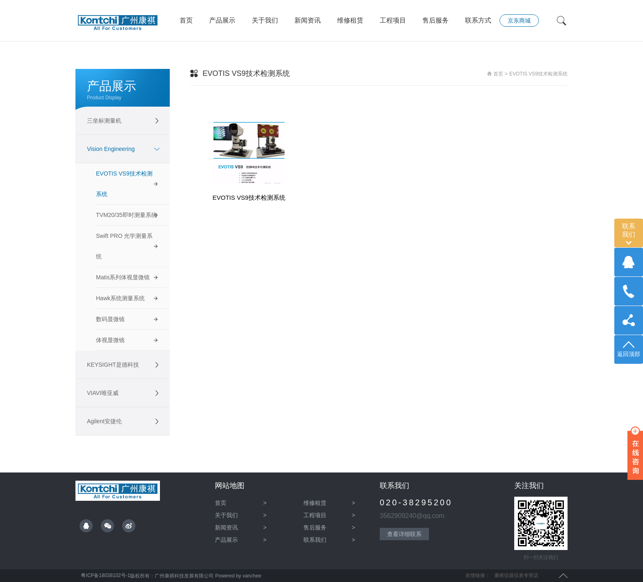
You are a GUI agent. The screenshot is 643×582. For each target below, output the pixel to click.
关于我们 (265, 20)
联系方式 (478, 20)
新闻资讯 (307, 20)
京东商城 (519, 20)
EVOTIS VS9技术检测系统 (538, 74)
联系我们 (329, 540)
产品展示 (222, 20)
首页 (186, 20)
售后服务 (435, 20)
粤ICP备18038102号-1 (105, 575)
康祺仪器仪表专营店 (516, 575)
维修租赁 (350, 20)
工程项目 (393, 20)
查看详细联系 (404, 534)
